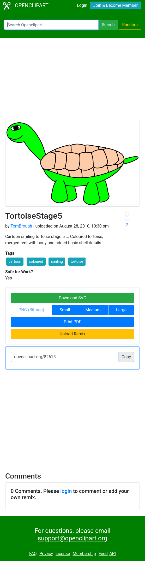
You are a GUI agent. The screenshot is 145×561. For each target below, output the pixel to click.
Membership (84, 553)
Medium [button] (93, 309)
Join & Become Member (115, 5)
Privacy (46, 553)
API (112, 553)
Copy (126, 356)
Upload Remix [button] (72, 333)
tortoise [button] (77, 261)
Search (108, 24)
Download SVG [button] (72, 297)
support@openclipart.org (72, 538)
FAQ (33, 553)
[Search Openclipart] (51, 25)
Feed (103, 553)
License (63, 553)
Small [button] (64, 309)
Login (82, 5)
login (66, 491)
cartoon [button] (15, 261)
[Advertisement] (72, 81)
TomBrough (21, 226)
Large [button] (121, 309)
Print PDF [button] (72, 321)
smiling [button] (57, 261)
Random (130, 24)
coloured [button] (36, 261)
